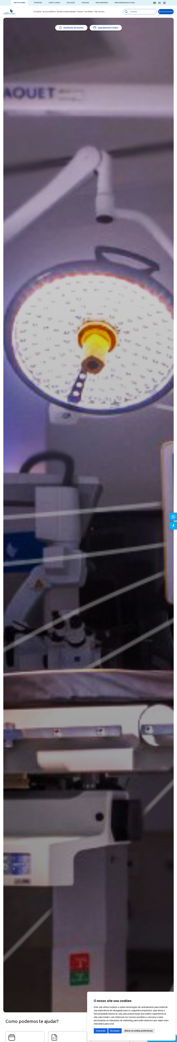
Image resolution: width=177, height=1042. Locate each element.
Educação (71, 3)
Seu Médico (88, 11)
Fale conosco (99, 11)
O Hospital (37, 11)
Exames (80, 11)
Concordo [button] (100, 1031)
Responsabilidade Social (125, 3)
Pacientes (38, 3)
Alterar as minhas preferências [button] (138, 1031)
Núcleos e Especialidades (66, 11)
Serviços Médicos (49, 11)
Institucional (19, 3)
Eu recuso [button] (114, 1031)
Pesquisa (85, 3)
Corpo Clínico (54, 3)
